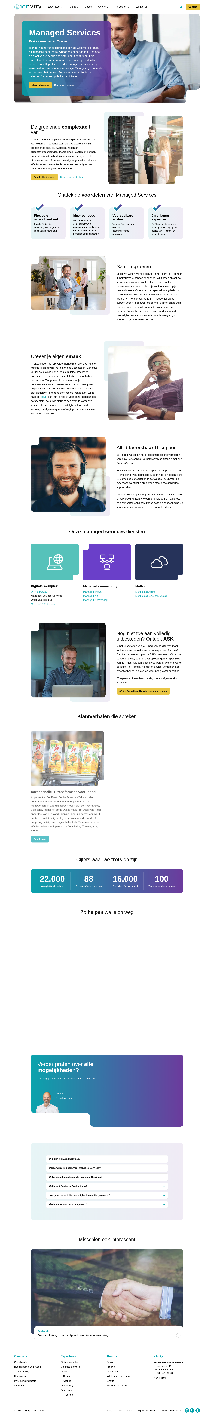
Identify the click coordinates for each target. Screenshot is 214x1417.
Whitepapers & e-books (119, 1376)
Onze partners (21, 1376)
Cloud (64, 1371)
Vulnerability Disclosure (171, 1410)
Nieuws (111, 1367)
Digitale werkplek (69, 1362)
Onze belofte (20, 1362)
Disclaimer (130, 1410)
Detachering (67, 1390)
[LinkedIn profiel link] (192, 1410)
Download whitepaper (64, 85)
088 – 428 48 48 (164, 1373)
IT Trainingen (67, 1395)
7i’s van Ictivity (21, 1371)
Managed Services (70, 1367)
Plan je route (159, 1378)
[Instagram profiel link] (187, 1410)
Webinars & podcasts (118, 1385)
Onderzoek (112, 1371)
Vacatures (19, 1385)
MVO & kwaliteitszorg (25, 1381)
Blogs (110, 1362)
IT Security (66, 1376)
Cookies (119, 1410)
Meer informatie (40, 85)
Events (110, 1381)
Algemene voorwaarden (148, 1410)
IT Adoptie (66, 1381)
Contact (192, 7)
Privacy (109, 1410)
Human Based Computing (27, 1367)
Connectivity (67, 1385)
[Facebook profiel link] (197, 1410)
